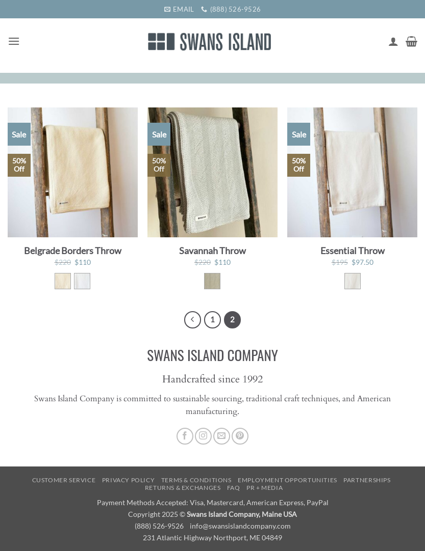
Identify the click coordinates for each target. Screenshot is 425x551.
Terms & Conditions (196, 480)
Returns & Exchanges (183, 487)
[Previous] (193, 319)
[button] (14, 41)
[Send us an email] (221, 436)
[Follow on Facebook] (185, 436)
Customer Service (64, 480)
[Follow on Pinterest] (240, 436)
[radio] (62, 281)
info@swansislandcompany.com (240, 525)
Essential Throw (352, 250)
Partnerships (366, 480)
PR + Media (264, 487)
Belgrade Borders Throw (72, 250)
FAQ (233, 487)
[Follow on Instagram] (203, 436)
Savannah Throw (212, 250)
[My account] (393, 41)
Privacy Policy (128, 480)
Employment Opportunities (287, 480)
